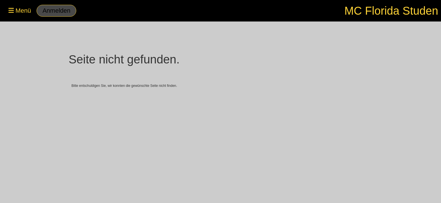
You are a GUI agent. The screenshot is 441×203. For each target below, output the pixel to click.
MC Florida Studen (391, 11)
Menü (19, 10)
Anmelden (56, 10)
